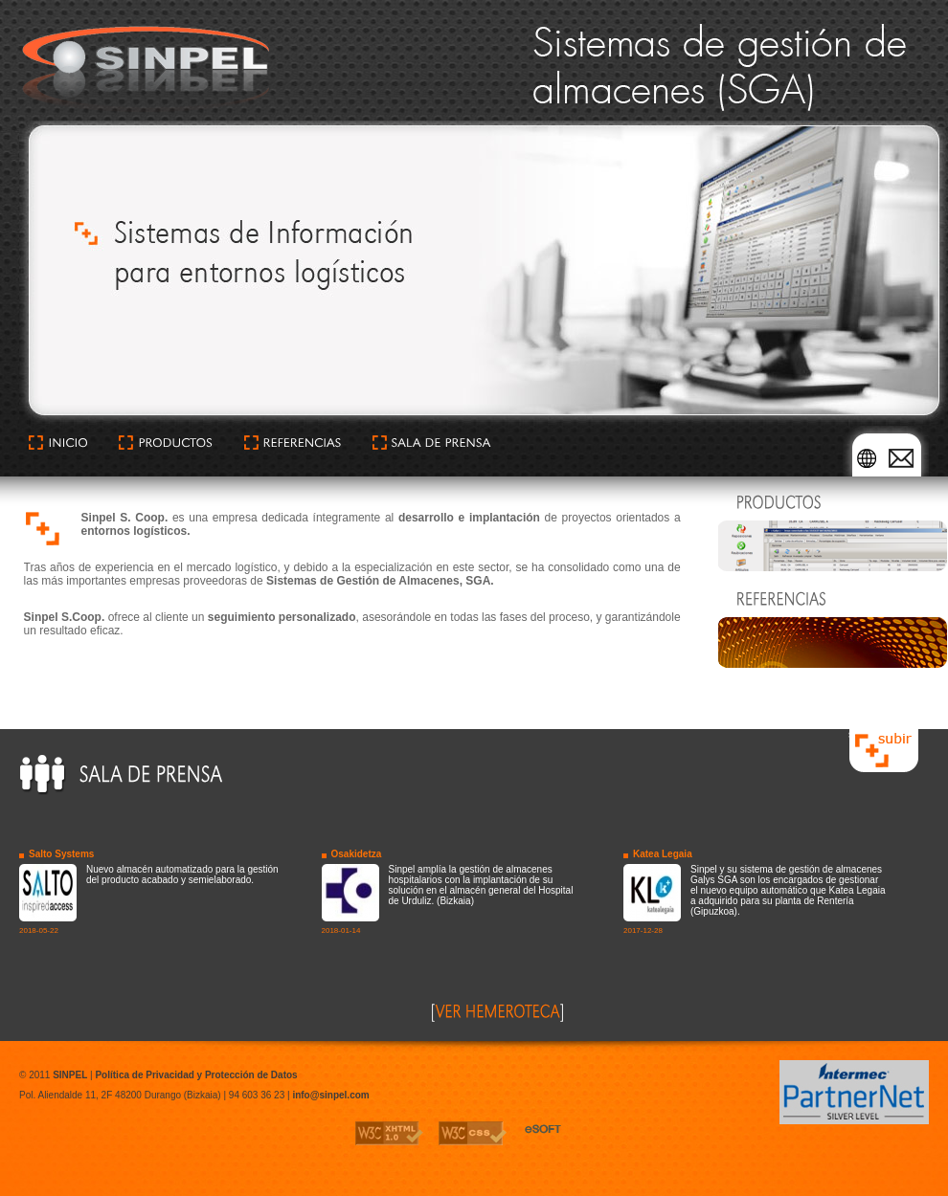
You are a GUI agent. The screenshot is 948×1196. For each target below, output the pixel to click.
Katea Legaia (662, 854)
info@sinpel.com (330, 1095)
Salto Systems (61, 854)
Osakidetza (356, 854)
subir (858, 734)
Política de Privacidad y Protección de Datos (196, 1075)
